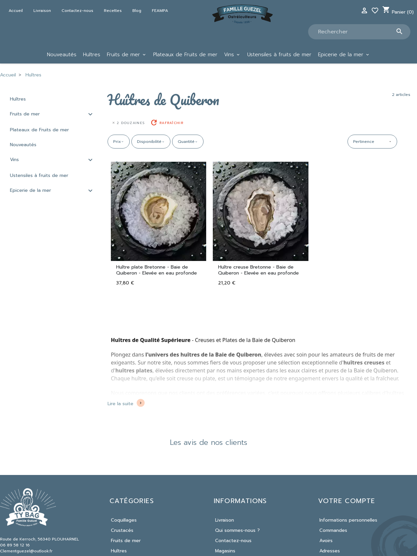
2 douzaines (128, 122)
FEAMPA (160, 11)
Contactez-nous (77, 11)
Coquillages (124, 520)
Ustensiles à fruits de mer (39, 175)
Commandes (333, 530)
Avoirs (326, 540)
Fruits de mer (25, 113)
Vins (14, 159)
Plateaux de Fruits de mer (39, 129)
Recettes (113, 11)
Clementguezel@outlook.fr (26, 551)
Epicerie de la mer (30, 190)
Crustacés (122, 530)
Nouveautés (23, 144)
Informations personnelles (348, 520)
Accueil (16, 11)
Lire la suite (120, 403)
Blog (136, 11)
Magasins (225, 550)
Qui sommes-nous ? (237, 530)
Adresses (329, 550)
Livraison (42, 11)
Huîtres (18, 99)
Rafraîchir (166, 122)
